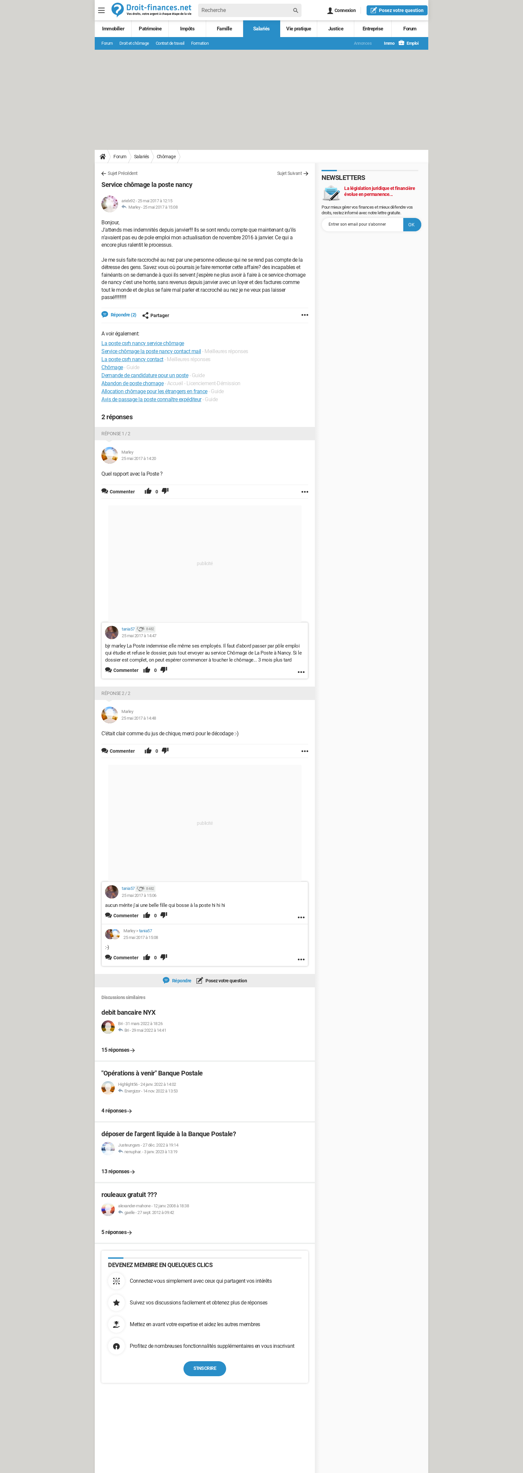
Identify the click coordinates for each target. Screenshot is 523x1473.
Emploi (409, 43)
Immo (385, 43)
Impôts (187, 29)
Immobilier (113, 29)
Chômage (166, 156)
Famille (224, 29)
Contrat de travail (170, 43)
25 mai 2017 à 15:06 (139, 895)
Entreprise (373, 29)
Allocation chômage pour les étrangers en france (154, 391)
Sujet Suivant (289, 173)
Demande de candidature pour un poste (144, 375)
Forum (410, 29)
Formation (200, 43)
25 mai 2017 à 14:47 (139, 635)
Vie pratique (298, 29)
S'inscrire (204, 1368)
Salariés (261, 29)
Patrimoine (150, 29)
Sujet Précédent (123, 173)
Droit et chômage (134, 43)
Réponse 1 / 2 (115, 433)
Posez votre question (226, 980)
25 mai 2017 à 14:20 (138, 458)
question (397, 10)
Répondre (181, 980)
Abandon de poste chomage (132, 383)
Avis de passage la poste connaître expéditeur (151, 399)
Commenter (125, 670)
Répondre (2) (123, 314)
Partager (155, 315)
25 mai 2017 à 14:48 (138, 718)
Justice (336, 29)
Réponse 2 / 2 (115, 693)
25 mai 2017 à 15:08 (160, 207)
